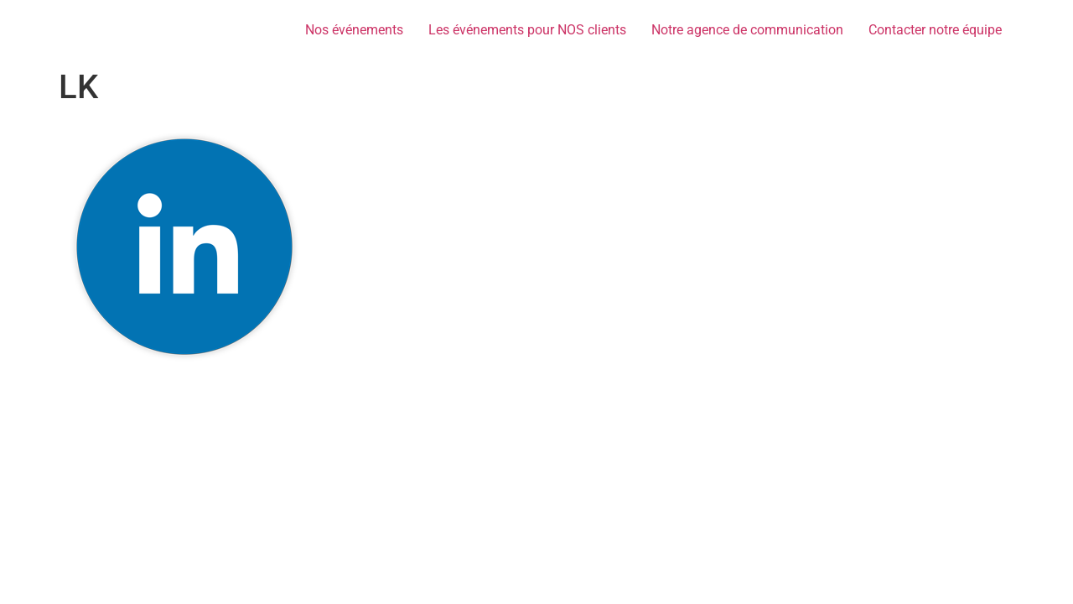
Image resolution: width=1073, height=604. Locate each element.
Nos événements (354, 30)
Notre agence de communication (747, 30)
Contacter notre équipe (935, 30)
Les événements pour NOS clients (527, 30)
